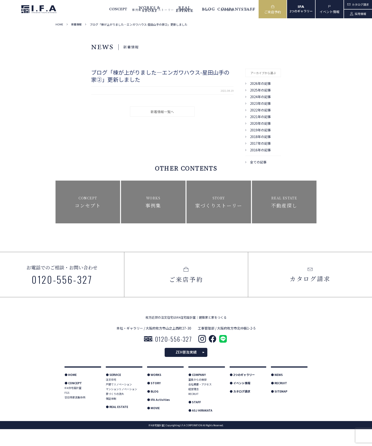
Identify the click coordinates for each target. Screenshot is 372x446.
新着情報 (76, 24)
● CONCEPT (73, 400)
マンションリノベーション (121, 406)
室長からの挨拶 (197, 396)
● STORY (154, 400)
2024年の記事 (260, 96)
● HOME (71, 391)
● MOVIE (153, 425)
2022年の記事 (260, 110)
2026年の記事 (260, 83)
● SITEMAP (279, 408)
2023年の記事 (260, 103)
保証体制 (111, 415)
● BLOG (152, 408)
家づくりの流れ (115, 410)
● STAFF (194, 419)
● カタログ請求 (240, 408)
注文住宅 (111, 396)
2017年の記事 (260, 143)
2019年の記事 (260, 130)
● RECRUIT (279, 400)
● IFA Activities (158, 416)
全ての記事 (258, 162)
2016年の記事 (260, 150)
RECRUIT (193, 410)
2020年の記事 (260, 123)
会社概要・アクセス (200, 401)
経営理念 (193, 406)
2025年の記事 (260, 90)
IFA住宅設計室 (73, 405)
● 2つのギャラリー (242, 391)
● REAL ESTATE (117, 424)
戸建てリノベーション (119, 401)
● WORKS (154, 391)
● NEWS (277, 391)
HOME (59, 24)
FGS (67, 409)
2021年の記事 (260, 116)
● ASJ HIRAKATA (200, 427)
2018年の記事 (260, 136)
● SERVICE (113, 391)
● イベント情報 (240, 400)
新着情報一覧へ (162, 111)
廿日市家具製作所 (75, 414)
